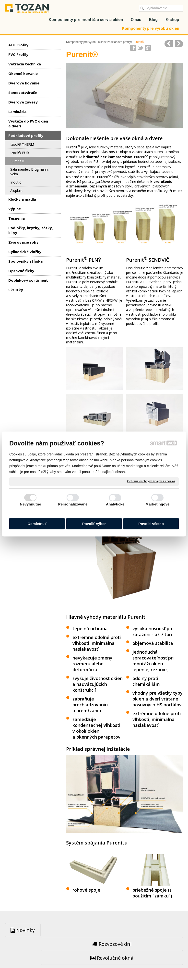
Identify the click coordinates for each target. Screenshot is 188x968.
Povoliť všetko (151, 524)
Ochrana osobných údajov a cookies (151, 481)
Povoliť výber (94, 524)
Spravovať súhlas (94, 954)
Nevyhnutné (30, 504)
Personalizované (73, 504)
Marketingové (158, 504)
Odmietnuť (36, 524)
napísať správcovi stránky (95, 949)
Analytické (115, 504)
